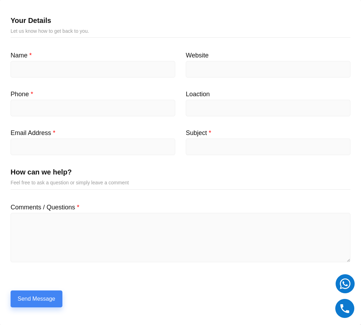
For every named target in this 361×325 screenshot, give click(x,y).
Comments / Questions (45, 207)
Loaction (198, 94)
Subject (198, 132)
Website (197, 55)
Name (21, 55)
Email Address (33, 132)
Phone (22, 94)
